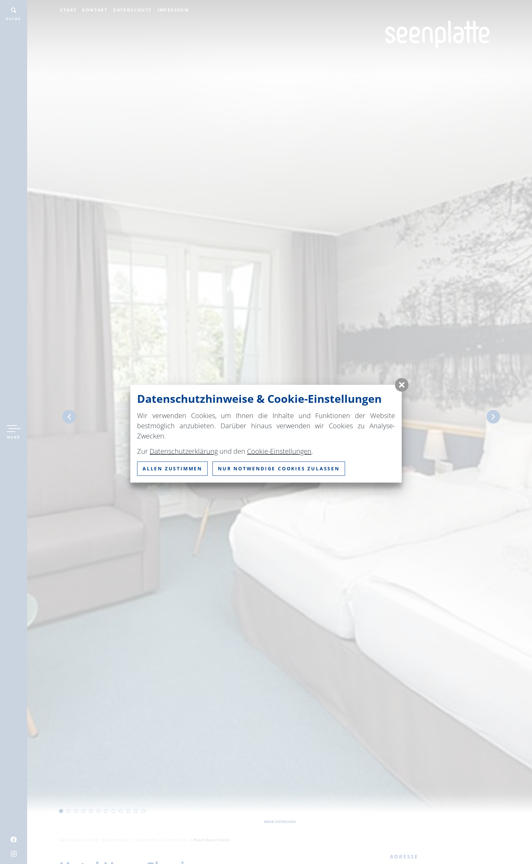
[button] (401, 385)
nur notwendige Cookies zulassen (279, 468)
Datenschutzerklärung (184, 451)
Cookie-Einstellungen (279, 451)
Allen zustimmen (172, 468)
